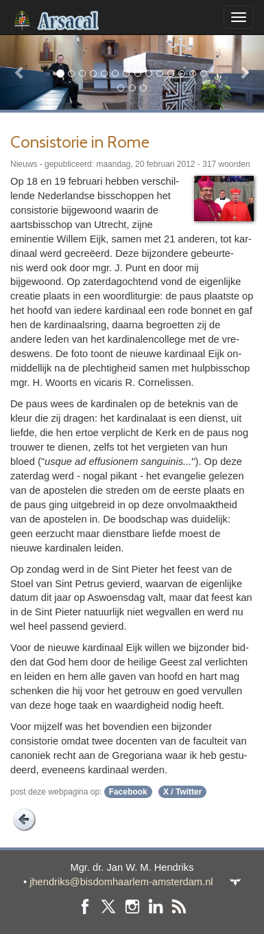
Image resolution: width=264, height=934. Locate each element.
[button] (20, 72)
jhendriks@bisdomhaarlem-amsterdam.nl (121, 881)
